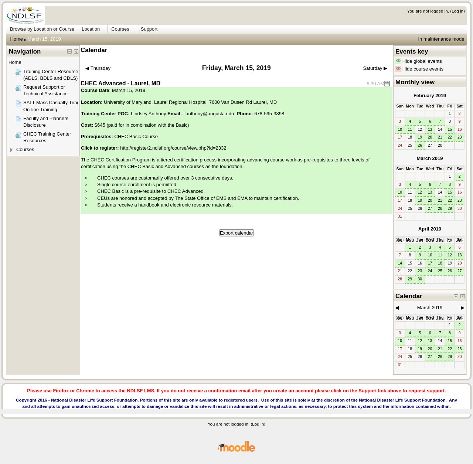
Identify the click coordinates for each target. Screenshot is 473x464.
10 (400, 129)
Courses (25, 149)
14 (400, 263)
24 (430, 271)
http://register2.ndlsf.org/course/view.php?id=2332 (173, 148)
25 (440, 271)
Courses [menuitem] (120, 29)
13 (430, 129)
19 (420, 137)
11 (410, 129)
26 (420, 145)
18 (440, 263)
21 (440, 137)
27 (430, 209)
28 (440, 209)
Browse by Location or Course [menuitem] (42, 29)
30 (420, 279)
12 (420, 192)
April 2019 (429, 229)
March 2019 (430, 158)
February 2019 (430, 95)
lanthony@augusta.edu (209, 113)
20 (430, 137)
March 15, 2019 (44, 39)
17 (430, 263)
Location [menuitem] (91, 29)
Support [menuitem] (149, 29)
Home (16, 39)
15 (450, 129)
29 (450, 209)
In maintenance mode (441, 39)
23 (459, 137)
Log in (457, 10)
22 (450, 137)
